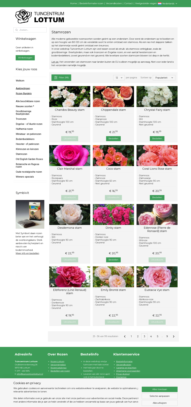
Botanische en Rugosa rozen (27, 165)
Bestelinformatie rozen (91, 3)
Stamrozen (21, 154)
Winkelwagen (25, 57)
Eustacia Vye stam (157, 290)
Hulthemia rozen (24, 128)
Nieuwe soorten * (25, 106)
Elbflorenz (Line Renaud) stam (69, 291)
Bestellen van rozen (60, 371)
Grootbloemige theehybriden (23, 112)
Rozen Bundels (24, 93)
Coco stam (113, 168)
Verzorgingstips (58, 364)
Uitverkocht (70, 138)
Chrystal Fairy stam (157, 110)
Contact (128, 3)
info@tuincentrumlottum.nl (30, 374)
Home (73, 3)
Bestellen (113, 138)
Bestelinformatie (124, 361)
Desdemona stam (70, 227)
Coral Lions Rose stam (157, 168)
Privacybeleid (123, 374)
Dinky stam (113, 227)
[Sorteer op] (164, 77)
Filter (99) (61, 77)
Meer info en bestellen (27, 253)
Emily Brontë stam (113, 290)
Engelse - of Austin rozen (29, 124)
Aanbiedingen (23, 88)
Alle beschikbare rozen (28, 101)
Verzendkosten (114, 3)
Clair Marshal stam (69, 168)
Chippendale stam (113, 110)
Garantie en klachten (126, 367)
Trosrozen (21, 118)
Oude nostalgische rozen (29, 171)
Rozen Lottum (57, 361)
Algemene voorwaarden (128, 371)
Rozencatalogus (58, 367)
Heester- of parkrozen (27, 144)
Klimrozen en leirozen (27, 149)
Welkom (20, 80)
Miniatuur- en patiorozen (28, 134)
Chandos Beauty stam (70, 110)
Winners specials (25, 176)
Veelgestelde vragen (146, 3)
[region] (75, 395)
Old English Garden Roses (29, 159)
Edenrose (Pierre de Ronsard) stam (157, 229)
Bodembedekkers (25, 139)
